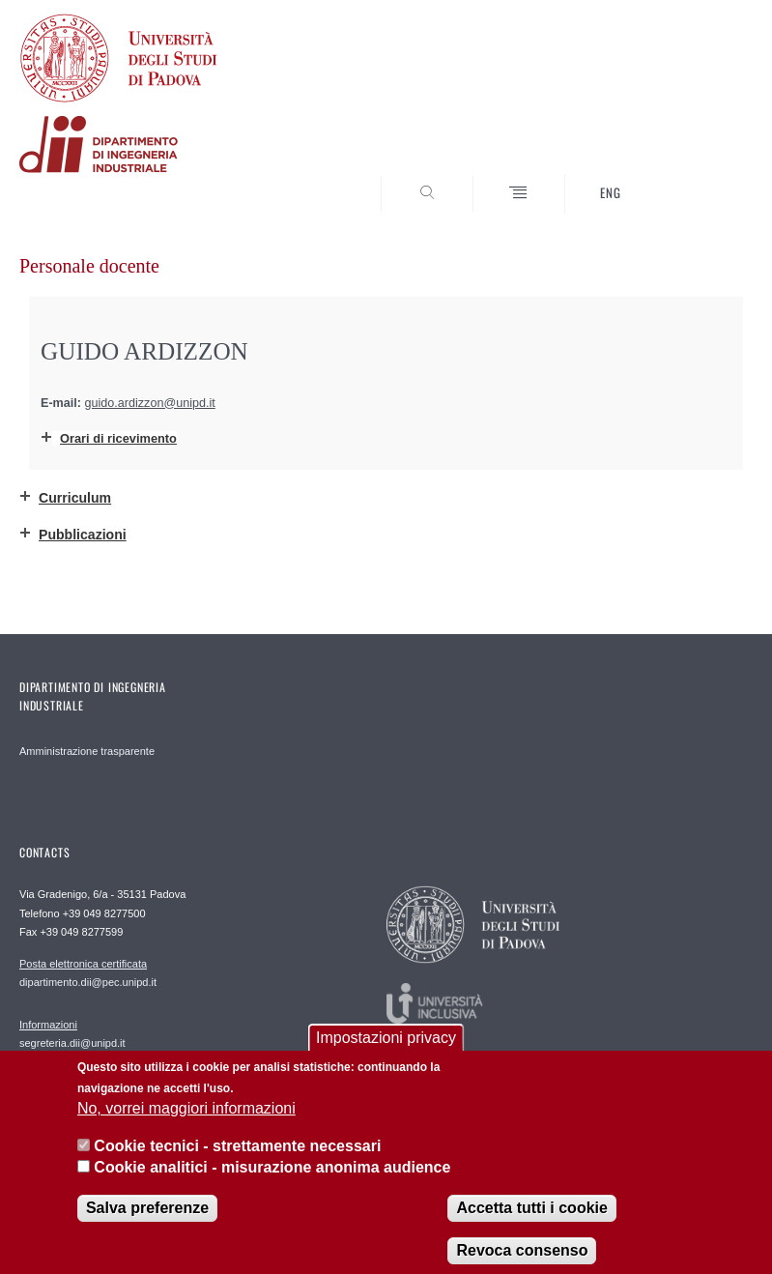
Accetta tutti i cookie (531, 1223)
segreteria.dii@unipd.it (72, 1033)
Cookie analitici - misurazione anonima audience (272, 1183)
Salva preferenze (147, 1223)
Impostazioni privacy (386, 1053)
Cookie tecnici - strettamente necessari (237, 1161)
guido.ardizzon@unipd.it (150, 403)
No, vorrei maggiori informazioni (186, 1124)
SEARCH (700, 177)
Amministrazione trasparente (87, 751)
